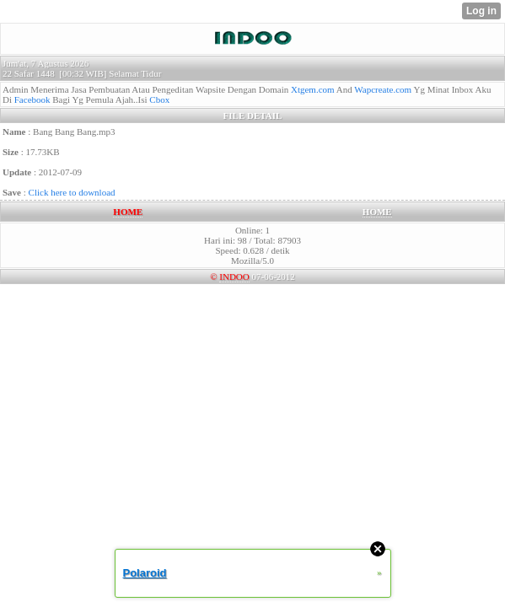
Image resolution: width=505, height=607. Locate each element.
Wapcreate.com (382, 89)
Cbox (159, 99)
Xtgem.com (313, 89)
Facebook (32, 99)
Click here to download (72, 192)
